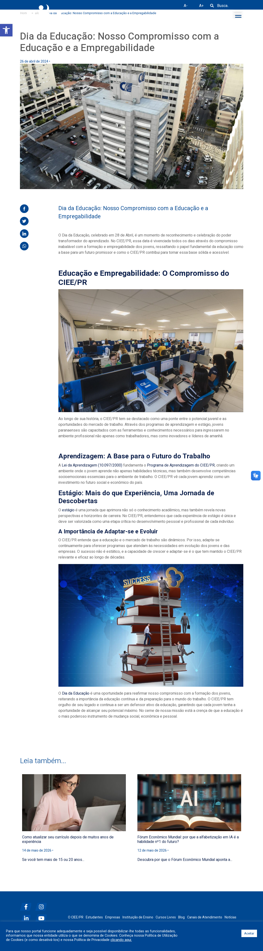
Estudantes (94, 917)
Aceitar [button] (249, 933)
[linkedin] (27, 916)
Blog (181, 917)
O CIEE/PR (75, 917)
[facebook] (27, 905)
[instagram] (42, 905)
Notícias (230, 917)
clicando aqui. (121, 940)
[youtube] (42, 916)
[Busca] (211, 7)
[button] (6, 30)
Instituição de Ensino (137, 917)
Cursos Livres (166, 917)
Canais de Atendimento (204, 917)
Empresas (112, 917)
